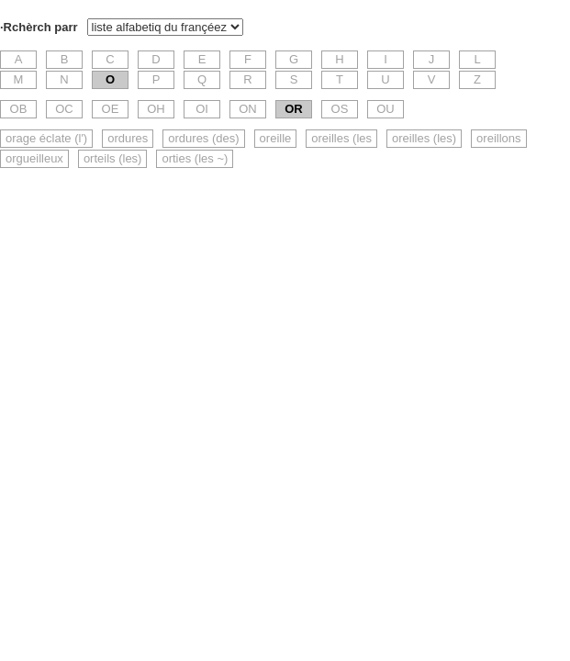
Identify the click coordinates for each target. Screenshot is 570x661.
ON (248, 109)
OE (110, 109)
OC (64, 109)
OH (156, 109)
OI (202, 109)
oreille (276, 138)
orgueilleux (34, 158)
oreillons (498, 138)
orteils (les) (113, 158)
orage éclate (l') (46, 138)
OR (294, 109)
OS (340, 109)
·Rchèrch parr (39, 27)
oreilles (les (341, 138)
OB (19, 109)
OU (385, 109)
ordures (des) (203, 138)
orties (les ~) (195, 158)
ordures (127, 138)
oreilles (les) (424, 138)
